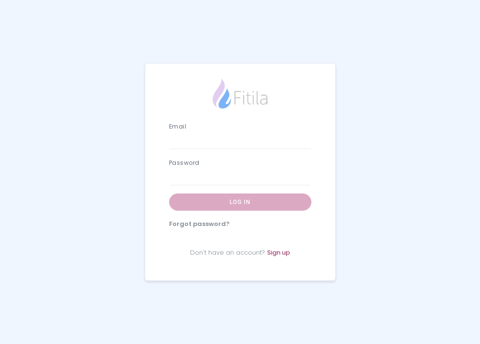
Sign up (278, 252)
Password (184, 163)
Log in (240, 202)
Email (178, 126)
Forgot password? (199, 223)
